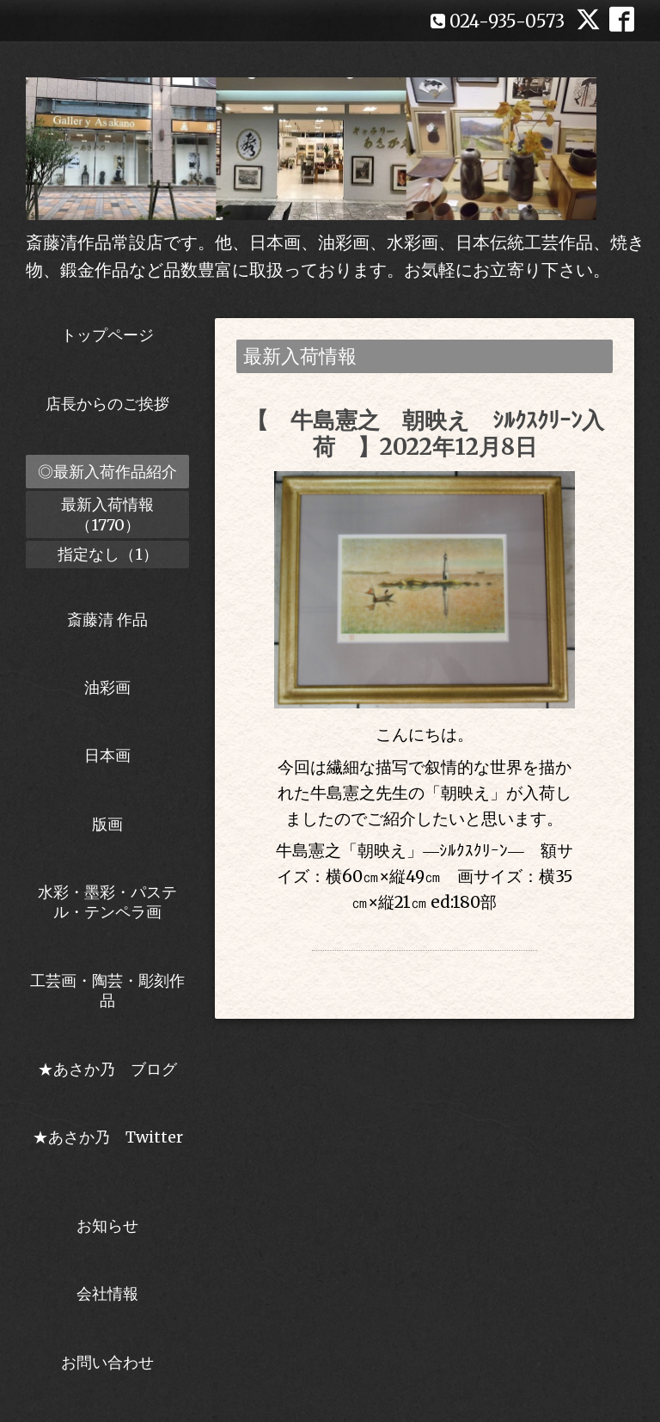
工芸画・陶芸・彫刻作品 (107, 990)
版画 (107, 824)
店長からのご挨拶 (107, 404)
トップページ (107, 335)
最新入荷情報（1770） (107, 514)
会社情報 (107, 1293)
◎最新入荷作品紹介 (107, 471)
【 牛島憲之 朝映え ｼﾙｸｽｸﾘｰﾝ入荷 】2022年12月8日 (425, 433)
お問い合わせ (107, 1362)
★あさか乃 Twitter (108, 1147)
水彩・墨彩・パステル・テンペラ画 (107, 902)
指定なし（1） (108, 554)
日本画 (107, 755)
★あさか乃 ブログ (113, 1069)
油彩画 (107, 687)
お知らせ (107, 1225)
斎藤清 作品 (107, 619)
